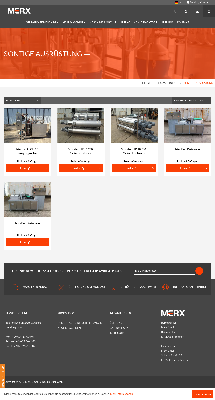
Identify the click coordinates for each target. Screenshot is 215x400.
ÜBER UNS (115, 322)
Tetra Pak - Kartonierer (187, 149)
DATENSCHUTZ (118, 327)
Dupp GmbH (57, 381)
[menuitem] (197, 2)
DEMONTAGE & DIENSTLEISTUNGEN (80, 322)
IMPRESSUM (116, 332)
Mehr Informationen (121, 393)
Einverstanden (203, 394)
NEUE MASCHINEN (69, 327)
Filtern (13, 100)
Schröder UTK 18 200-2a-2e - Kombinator (81, 151)
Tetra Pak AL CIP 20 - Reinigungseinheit (28, 151)
